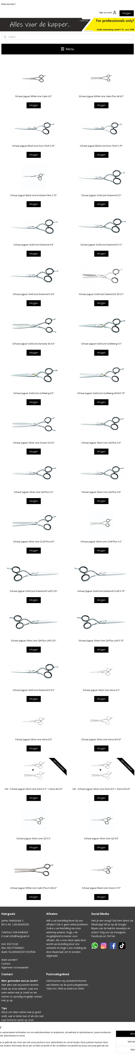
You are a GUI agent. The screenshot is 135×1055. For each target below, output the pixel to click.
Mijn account (108, 12)
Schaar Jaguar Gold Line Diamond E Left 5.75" (101, 591)
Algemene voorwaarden (15, 967)
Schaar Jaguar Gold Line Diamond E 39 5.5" (101, 294)
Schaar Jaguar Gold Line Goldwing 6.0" (33, 393)
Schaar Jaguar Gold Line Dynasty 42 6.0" (33, 343)
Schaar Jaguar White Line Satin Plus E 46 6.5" (33, 887)
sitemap (88, 1048)
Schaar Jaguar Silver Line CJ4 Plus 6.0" (101, 492)
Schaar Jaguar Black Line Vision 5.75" (101, 887)
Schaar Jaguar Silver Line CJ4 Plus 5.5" (34, 492)
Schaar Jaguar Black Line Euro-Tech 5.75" (101, 145)
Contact (5, 963)
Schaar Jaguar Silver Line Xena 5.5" (101, 689)
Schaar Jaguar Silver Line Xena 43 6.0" (101, 739)
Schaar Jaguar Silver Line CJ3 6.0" (101, 838)
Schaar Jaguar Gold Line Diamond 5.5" (101, 195)
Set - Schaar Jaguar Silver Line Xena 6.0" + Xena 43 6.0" (101, 788)
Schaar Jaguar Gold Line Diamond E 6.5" (34, 689)
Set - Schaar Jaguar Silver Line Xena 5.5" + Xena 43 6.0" (34, 788)
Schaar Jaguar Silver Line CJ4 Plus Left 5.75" (101, 640)
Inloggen (126, 13)
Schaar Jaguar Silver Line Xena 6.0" (33, 739)
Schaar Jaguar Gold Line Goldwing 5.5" (101, 343)
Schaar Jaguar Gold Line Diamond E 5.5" (101, 244)
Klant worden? (8, 4)
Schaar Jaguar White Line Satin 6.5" (33, 96)
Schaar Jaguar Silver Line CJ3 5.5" (33, 838)
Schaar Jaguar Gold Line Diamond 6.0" (34, 244)
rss (95, 1048)
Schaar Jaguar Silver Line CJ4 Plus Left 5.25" (33, 640)
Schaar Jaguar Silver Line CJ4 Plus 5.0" (101, 442)
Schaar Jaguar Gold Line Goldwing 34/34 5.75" (101, 393)
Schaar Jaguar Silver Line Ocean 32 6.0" (33, 442)
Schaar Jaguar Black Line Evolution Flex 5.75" (33, 195)
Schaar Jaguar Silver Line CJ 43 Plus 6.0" (33, 541)
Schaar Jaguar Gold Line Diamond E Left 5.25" (34, 591)
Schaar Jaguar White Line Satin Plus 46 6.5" (101, 96)
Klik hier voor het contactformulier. (21, 1035)
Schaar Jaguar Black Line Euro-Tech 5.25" (33, 145)
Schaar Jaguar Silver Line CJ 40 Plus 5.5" (101, 541)
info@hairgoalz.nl (19, 936)
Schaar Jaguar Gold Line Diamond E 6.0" (34, 294)
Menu (67, 49)
